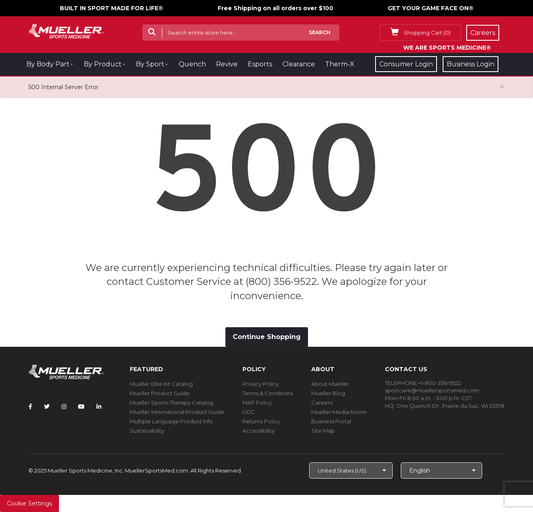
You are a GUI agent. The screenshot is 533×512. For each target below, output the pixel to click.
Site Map (323, 430)
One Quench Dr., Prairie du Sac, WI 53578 (450, 406)
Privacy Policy (260, 384)
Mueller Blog (328, 393)
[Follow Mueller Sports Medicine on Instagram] (63, 406)
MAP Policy (257, 402)
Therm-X (339, 64)
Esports (260, 64)
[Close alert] (502, 86)
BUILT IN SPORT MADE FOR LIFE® (111, 8)
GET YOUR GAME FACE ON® (431, 8)
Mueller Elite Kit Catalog (161, 384)
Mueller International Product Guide (177, 412)
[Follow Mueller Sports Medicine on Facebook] (30, 406)
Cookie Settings (29, 503)
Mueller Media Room (339, 412)
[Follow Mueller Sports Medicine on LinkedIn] (98, 406)
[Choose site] (351, 470)
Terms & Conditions (267, 393)
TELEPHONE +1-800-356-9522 (423, 383)
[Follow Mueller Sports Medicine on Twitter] (47, 406)
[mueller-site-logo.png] (66, 30)
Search (319, 32)
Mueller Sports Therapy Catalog (171, 402)
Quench (192, 64)
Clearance (298, 64)
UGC (248, 412)
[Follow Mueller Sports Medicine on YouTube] (81, 406)
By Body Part (48, 64)
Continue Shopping (267, 337)
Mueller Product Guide (160, 393)
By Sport (150, 64)
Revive (227, 64)
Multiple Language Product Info (171, 421)
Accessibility (258, 430)
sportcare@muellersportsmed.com (432, 390)
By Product (103, 64)
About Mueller (330, 384)
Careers (321, 402)
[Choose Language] (441, 470)
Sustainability (147, 430)
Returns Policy (261, 421)
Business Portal (331, 421)
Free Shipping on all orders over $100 (275, 8)
